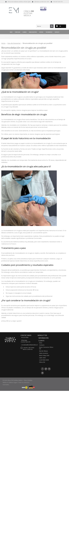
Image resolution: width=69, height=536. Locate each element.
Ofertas (41, 32)
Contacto (57, 32)
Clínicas (24, 32)
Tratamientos (49, 32)
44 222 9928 (24, 337)
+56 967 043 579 (58, 1)
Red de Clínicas (43, 351)
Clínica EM (42, 362)
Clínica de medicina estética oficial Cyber (19, 1)
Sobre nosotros (33, 32)
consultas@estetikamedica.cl (29, 345)
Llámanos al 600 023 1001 (41, 1)
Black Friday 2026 (44, 355)
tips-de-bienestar (14, 43)
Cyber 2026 (17, 32)
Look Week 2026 (44, 360)
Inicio (11, 32)
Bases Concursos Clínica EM (46, 348)
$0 (60, 26)
